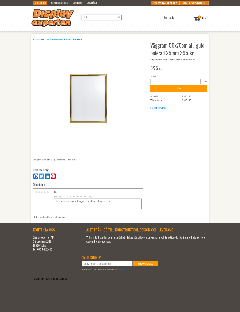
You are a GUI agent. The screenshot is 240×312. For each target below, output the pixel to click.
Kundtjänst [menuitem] (92, 2)
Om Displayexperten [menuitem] (59, 2)
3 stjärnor (41, 192)
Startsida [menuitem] (77, 2)
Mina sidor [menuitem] (40, 3)
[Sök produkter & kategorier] (101, 17)
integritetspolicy (122, 269)
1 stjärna (36, 192)
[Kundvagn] (200, 18)
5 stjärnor (47, 192)
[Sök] (119, 17)
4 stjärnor (44, 192)
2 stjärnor (39, 192)
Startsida (38, 39)
